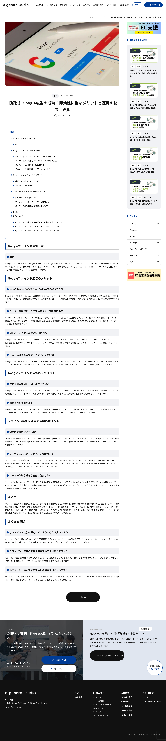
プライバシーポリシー (152, 701)
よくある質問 (126, 706)
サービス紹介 (98, 692)
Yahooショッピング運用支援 (102, 704)
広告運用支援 (97, 712)
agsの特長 (77, 697)
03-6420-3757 (13, 707)
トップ (76, 692)
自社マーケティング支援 (100, 715)
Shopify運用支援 (98, 708)
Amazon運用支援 (98, 701)
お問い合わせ (148, 692)
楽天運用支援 (97, 697)
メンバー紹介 (126, 697)
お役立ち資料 (126, 710)
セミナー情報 (126, 714)
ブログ (137, 5)
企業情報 (125, 701)
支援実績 (125, 692)
